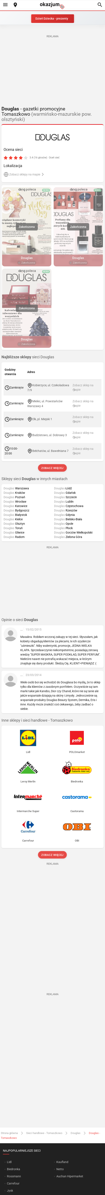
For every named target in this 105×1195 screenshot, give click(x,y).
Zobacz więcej (52, 468)
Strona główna (9, 1133)
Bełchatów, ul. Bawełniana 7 (50, 451)
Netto (60, 1169)
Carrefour (13, 1183)
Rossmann (14, 1176)
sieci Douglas (27, 357)
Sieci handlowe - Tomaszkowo (44, 1133)
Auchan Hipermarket (69, 1176)
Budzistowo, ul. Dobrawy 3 (49, 435)
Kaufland (62, 1162)
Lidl (9, 1162)
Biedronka (13, 1169)
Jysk (10, 1190)
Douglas (75, 1133)
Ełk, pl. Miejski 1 (42, 419)
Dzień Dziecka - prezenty (51, 18)
